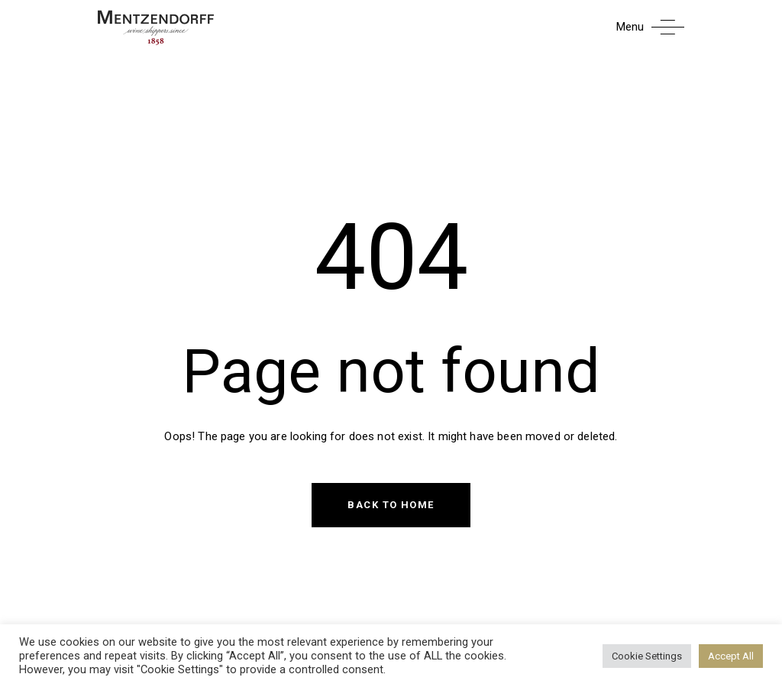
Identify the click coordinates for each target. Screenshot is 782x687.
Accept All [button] (731, 656)
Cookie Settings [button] (647, 656)
